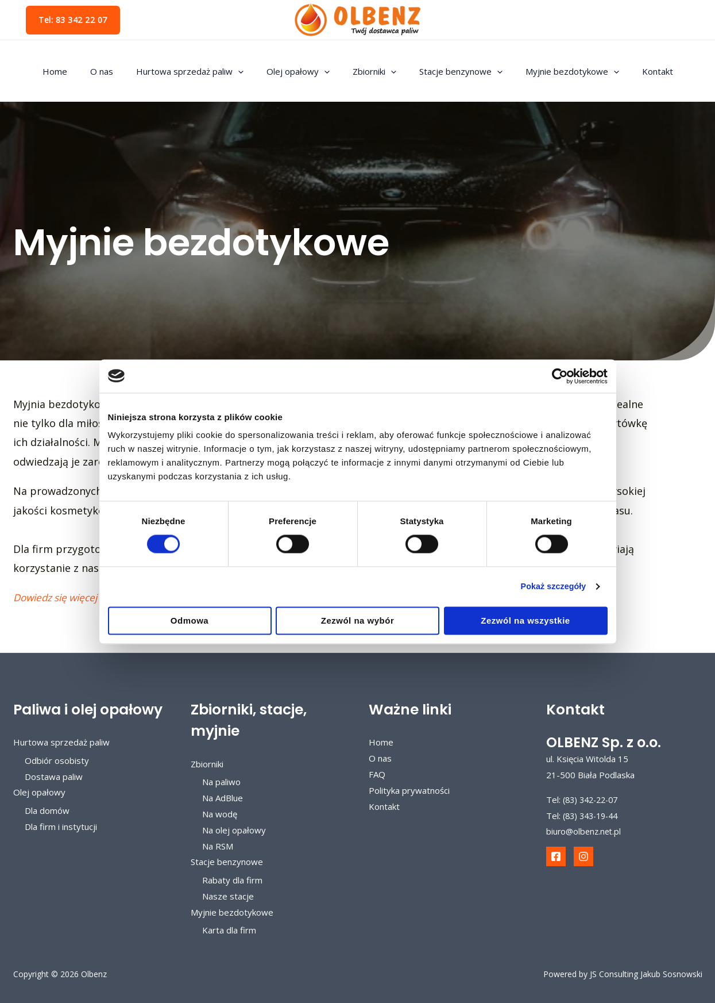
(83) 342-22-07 (593, 799)
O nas (116, 71)
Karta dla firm (229, 930)
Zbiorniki (371, 71)
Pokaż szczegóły (550, 586)
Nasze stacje (228, 896)
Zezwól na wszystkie (525, 621)
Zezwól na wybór (358, 621)
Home (75, 71)
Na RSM (217, 846)
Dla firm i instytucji (61, 826)
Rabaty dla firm (232, 880)
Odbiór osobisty (57, 760)
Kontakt (637, 71)
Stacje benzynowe (452, 71)
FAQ (377, 774)
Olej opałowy (301, 71)
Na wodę (219, 814)
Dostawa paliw (54, 776)
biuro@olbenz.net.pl (585, 831)
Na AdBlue (222, 798)
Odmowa (189, 621)
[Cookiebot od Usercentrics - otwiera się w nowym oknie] (557, 376)
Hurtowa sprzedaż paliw (198, 71)
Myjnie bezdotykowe (558, 71)
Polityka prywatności (409, 790)
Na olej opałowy (234, 830)
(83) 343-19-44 (593, 815)
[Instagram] (583, 856)
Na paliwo (221, 781)
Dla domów (47, 810)
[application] (246, 71)
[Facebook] (556, 856)
